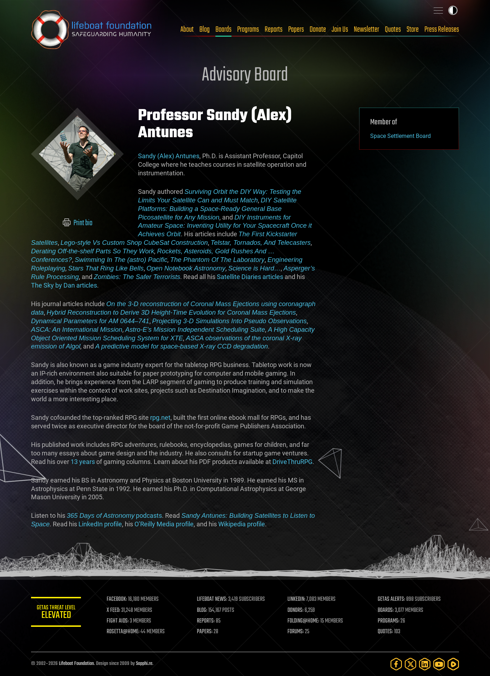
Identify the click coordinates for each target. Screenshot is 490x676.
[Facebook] (396, 664)
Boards (223, 29)
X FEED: (113, 610)
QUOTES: (385, 631)
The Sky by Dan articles (64, 285)
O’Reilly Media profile (164, 524)
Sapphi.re (144, 664)
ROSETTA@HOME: (123, 631)
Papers (296, 29)
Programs (248, 29)
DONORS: (295, 610)
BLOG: (202, 610)
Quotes (393, 29)
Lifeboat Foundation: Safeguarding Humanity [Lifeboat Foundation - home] (91, 29)
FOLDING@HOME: (303, 621)
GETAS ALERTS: (391, 599)
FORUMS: (295, 631)
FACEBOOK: (117, 599)
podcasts (114, 515)
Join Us (340, 29)
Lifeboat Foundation (76, 664)
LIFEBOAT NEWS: (212, 599)
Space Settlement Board (400, 136)
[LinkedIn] (424, 664)
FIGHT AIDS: (118, 621)
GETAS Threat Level (56, 613)
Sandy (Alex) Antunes (168, 156)
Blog (204, 29)
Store (413, 29)
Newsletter (366, 29)
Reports (273, 29)
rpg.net (160, 417)
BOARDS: (386, 610)
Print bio (77, 223)
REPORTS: (206, 621)
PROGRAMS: (388, 621)
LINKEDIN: (296, 599)
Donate (318, 29)
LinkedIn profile (100, 524)
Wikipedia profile (241, 524)
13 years (83, 461)
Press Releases (441, 29)
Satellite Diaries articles (250, 276)
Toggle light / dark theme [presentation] (453, 10)
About (187, 29)
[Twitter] (410, 664)
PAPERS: (205, 631)
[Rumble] (453, 664)
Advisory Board (245, 75)
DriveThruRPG (292, 461)
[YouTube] (439, 664)
